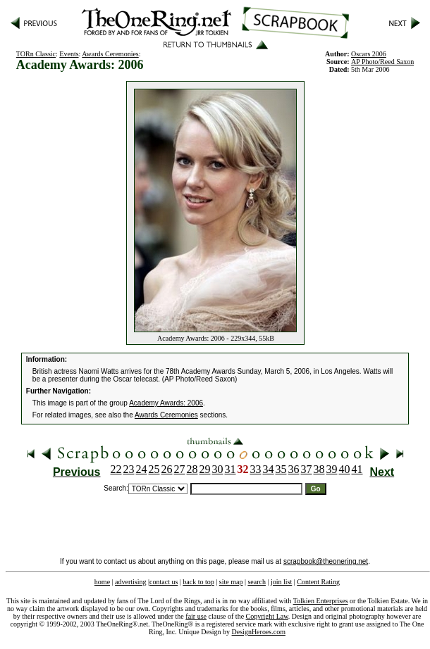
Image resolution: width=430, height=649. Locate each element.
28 (192, 469)
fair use (196, 616)
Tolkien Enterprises (320, 601)
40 (344, 469)
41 (357, 469)
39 (332, 469)
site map (231, 582)
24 (141, 469)
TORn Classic (36, 54)
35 (281, 469)
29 (205, 469)
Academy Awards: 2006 (166, 403)
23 (129, 469)
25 (154, 469)
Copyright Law (267, 616)
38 (319, 469)
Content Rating (318, 582)
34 (268, 469)
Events (68, 54)
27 (179, 469)
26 (167, 469)
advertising (130, 582)
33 (256, 469)
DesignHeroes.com (258, 632)
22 (116, 469)
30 (217, 469)
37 (306, 469)
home (102, 582)
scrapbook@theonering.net (325, 561)
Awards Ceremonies (110, 54)
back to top (198, 582)
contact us (163, 582)
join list (281, 582)
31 (230, 469)
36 (294, 469)
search (256, 582)
